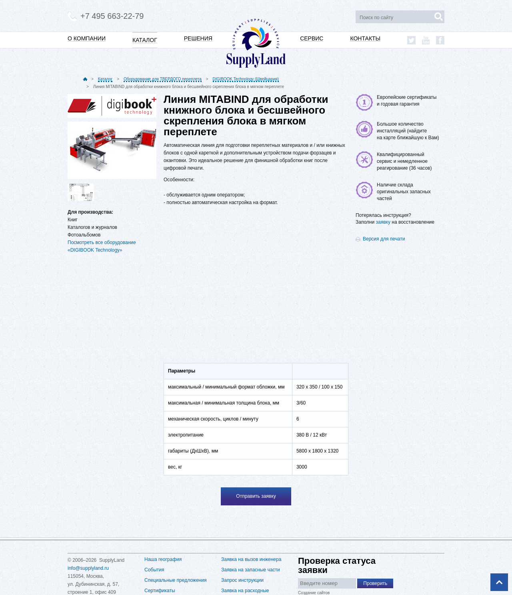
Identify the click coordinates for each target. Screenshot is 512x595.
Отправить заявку (256, 496)
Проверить (375, 583)
